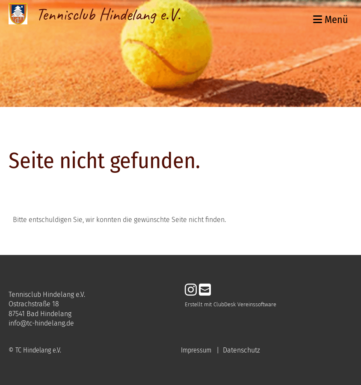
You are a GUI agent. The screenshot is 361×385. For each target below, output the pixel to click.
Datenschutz (241, 350)
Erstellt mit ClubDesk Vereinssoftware (230, 304)
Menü (330, 20)
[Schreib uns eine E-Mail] (205, 290)
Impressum (196, 350)
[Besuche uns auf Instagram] (191, 290)
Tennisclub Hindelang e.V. (108, 14)
